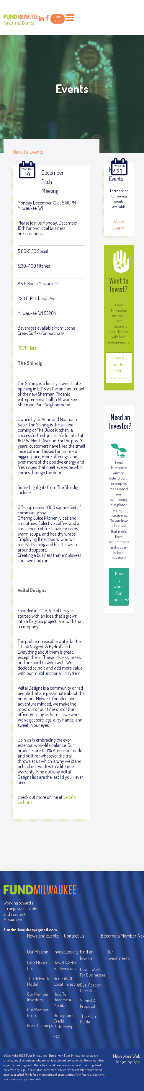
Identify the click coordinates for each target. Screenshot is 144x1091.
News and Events (19, 23)
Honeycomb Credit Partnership (64, 1021)
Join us (57, 19)
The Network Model (38, 981)
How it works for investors (118, 367)
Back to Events (28, 151)
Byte (136, 1061)
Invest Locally (66, 951)
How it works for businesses (121, 586)
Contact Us (74, 936)
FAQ (57, 1036)
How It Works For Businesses (92, 972)
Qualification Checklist (90, 987)
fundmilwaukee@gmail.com (21, 930)
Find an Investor (87, 954)
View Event (119, 224)
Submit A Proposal (88, 1003)
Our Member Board (37, 1012)
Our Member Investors (37, 996)
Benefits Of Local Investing (67, 981)
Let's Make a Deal (37, 965)
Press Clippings (40, 1025)
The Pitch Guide (88, 1019)
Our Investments (118, 954)
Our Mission (37, 951)
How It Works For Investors (65, 965)
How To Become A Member (62, 999)
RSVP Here (27, 348)
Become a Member (118, 936)
